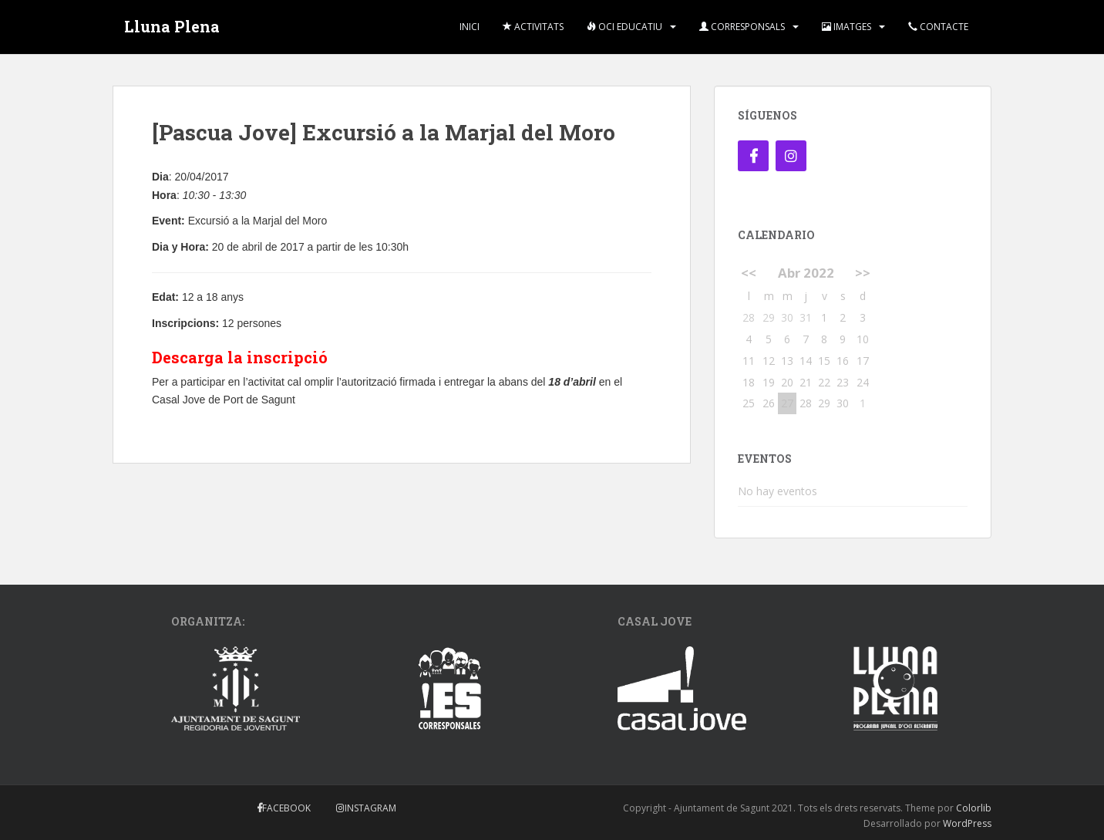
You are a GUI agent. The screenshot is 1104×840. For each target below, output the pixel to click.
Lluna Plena (172, 27)
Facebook (286, 808)
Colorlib (973, 808)
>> (862, 273)
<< (748, 273)
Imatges (846, 26)
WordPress (967, 823)
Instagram (370, 808)
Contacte (938, 26)
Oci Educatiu (624, 26)
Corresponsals (742, 26)
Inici (469, 26)
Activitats (533, 26)
